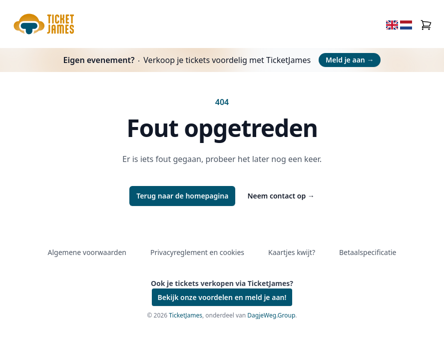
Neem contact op (280, 195)
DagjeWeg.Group (271, 315)
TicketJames (185, 315)
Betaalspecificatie (367, 252)
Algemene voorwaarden (87, 252)
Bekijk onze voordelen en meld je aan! (222, 297)
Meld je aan (350, 59)
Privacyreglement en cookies (197, 252)
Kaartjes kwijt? (291, 252)
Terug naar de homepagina (182, 195)
